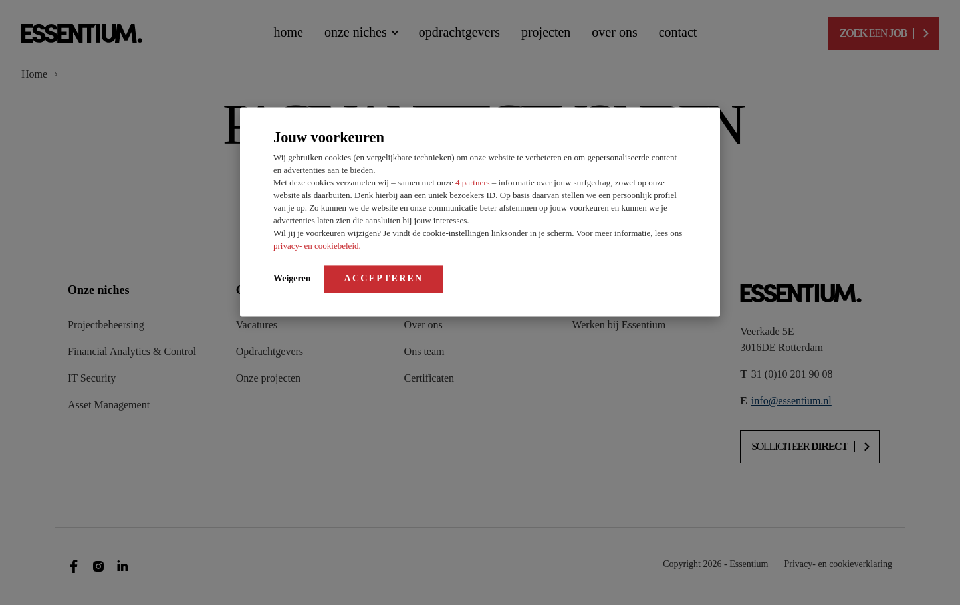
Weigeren (292, 278)
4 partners (473, 182)
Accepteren (383, 278)
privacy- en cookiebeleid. (317, 246)
